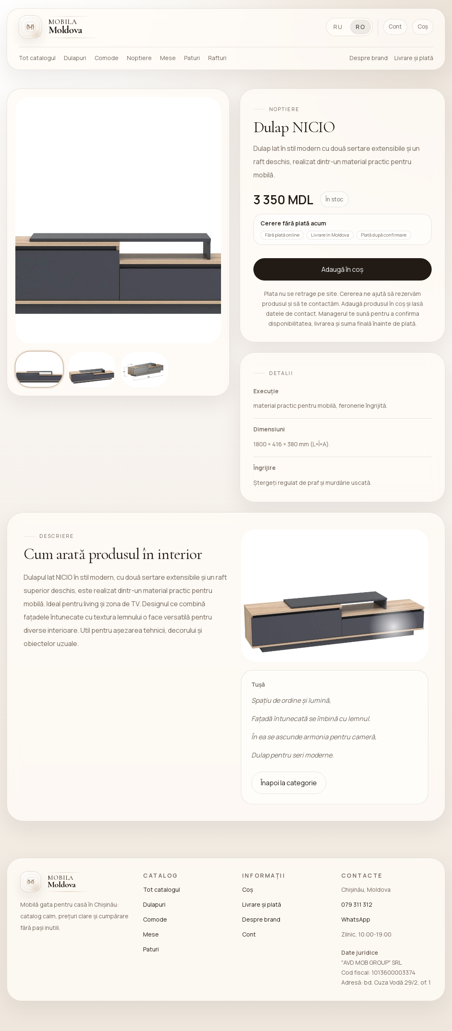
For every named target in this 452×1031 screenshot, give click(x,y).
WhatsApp (355, 919)
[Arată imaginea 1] (39, 369)
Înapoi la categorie (289, 782)
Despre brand (369, 58)
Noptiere (139, 58)
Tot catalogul (37, 58)
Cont (395, 26)
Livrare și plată (413, 58)
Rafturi (217, 58)
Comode (107, 58)
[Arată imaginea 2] (92, 369)
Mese (168, 58)
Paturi (192, 58)
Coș (423, 26)
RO (360, 27)
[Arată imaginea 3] (144, 369)
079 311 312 (356, 904)
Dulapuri (75, 58)
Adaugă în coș (342, 269)
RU (338, 27)
